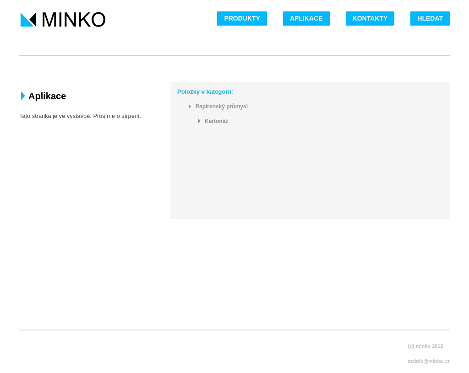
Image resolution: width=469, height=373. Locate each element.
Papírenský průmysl (222, 106)
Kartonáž (216, 121)
